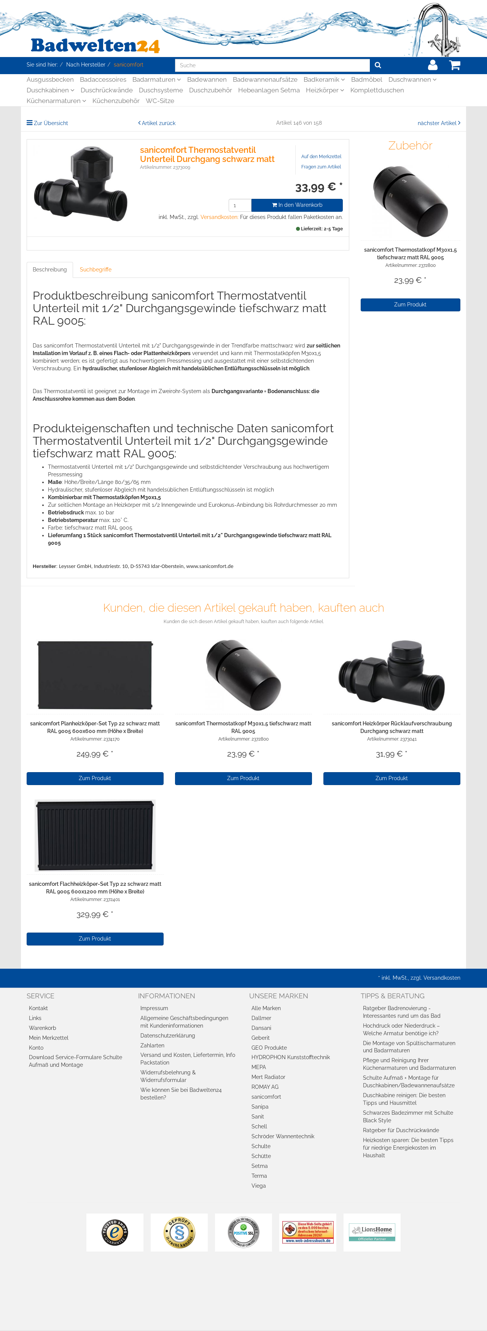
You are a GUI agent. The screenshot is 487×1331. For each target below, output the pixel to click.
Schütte (261, 1156)
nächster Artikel (438, 123)
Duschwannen (412, 79)
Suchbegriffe (95, 270)
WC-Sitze (160, 101)
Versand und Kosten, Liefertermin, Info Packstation (187, 1059)
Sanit (257, 1117)
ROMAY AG (265, 1087)
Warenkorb (42, 1028)
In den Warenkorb (297, 205)
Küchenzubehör (116, 101)
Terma (259, 1176)
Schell (259, 1126)
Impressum (154, 1008)
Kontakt (38, 1008)
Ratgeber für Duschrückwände (401, 1130)
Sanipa (260, 1107)
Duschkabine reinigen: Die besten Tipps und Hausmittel (404, 1099)
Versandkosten (441, 978)
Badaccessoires (103, 79)
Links (35, 1018)
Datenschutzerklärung (167, 1036)
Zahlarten (152, 1045)
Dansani (261, 1028)
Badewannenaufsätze (265, 79)
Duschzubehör (210, 90)
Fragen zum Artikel (321, 167)
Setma (259, 1166)
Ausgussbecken (50, 79)
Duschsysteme (161, 90)
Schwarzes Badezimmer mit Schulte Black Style (408, 1116)
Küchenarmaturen (56, 101)
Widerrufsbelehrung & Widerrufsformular (168, 1076)
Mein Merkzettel (48, 1038)
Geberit (260, 1038)
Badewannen (207, 79)
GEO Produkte (269, 1048)
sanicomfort (266, 1097)
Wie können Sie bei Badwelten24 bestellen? (181, 1094)
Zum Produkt (410, 304)
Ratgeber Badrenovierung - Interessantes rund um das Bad (402, 1012)
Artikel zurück (158, 123)
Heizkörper (325, 90)
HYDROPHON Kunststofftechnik (290, 1057)
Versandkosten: (220, 217)
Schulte (261, 1146)
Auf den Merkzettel (321, 156)
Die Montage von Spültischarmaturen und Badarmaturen (409, 1047)
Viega (258, 1186)
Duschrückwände (107, 90)
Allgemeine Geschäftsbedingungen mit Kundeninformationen (184, 1022)
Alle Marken (266, 1008)
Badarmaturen (156, 79)
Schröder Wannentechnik (282, 1136)
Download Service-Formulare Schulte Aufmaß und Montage (75, 1061)
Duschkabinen (51, 90)
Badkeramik (324, 79)
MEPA (258, 1067)
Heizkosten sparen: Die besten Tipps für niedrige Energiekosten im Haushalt (408, 1147)
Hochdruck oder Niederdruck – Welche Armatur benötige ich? (401, 1029)
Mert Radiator (268, 1077)
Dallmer (261, 1018)
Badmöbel (366, 79)
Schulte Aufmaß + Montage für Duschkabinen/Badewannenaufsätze (409, 1081)
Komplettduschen (377, 90)
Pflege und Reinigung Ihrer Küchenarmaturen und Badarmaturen (409, 1064)
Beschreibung (50, 270)
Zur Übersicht (51, 123)
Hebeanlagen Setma (269, 90)
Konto (36, 1048)
